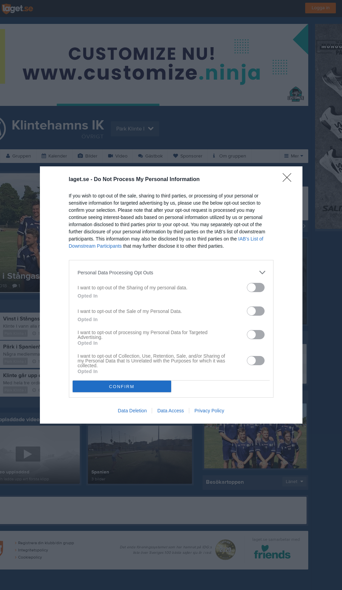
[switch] (256, 287)
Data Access (170, 410)
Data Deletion (132, 410)
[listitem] (171, 272)
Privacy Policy (209, 410)
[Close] (289, 179)
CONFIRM (122, 386)
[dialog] (171, 295)
